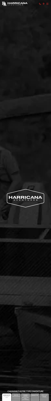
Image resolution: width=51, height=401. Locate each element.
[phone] (40, 4)
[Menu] (47, 3)
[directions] (43, 4)
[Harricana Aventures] (14, 4)
